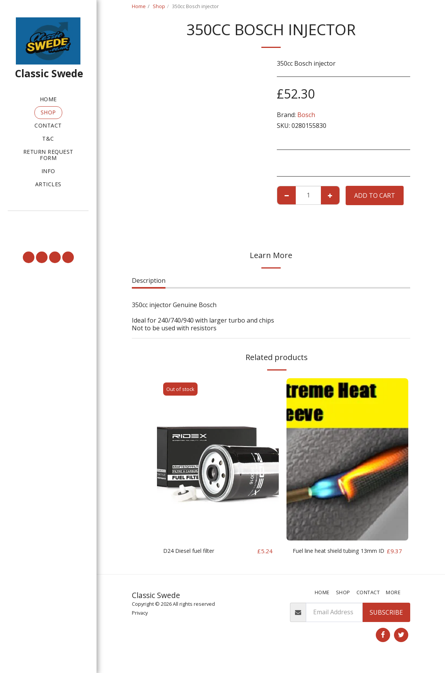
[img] (218, 459)
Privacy (140, 622)
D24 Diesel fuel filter (192, 551)
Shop (159, 6)
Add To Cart (374, 195)
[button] (48, 221)
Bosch (306, 114)
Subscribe (386, 622)
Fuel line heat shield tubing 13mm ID (332, 556)
